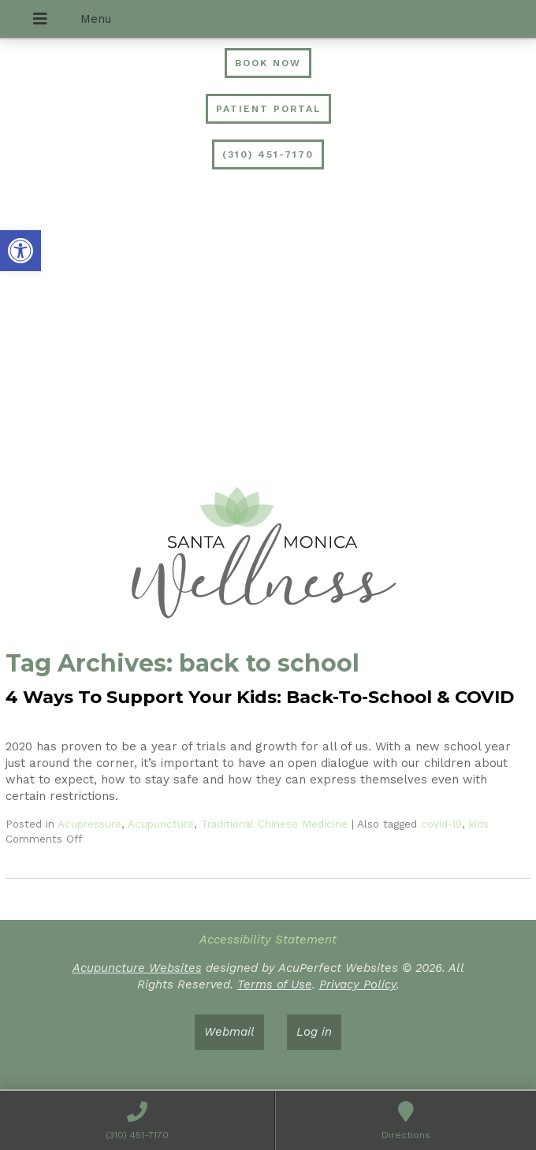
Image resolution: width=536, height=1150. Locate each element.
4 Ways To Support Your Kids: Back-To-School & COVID (260, 697)
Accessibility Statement (268, 939)
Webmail (229, 1032)
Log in (314, 1032)
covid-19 (441, 823)
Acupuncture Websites (137, 968)
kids (479, 823)
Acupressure (89, 823)
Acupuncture (161, 823)
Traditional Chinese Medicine (274, 823)
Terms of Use (274, 984)
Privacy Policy (357, 984)
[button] (20, 250)
